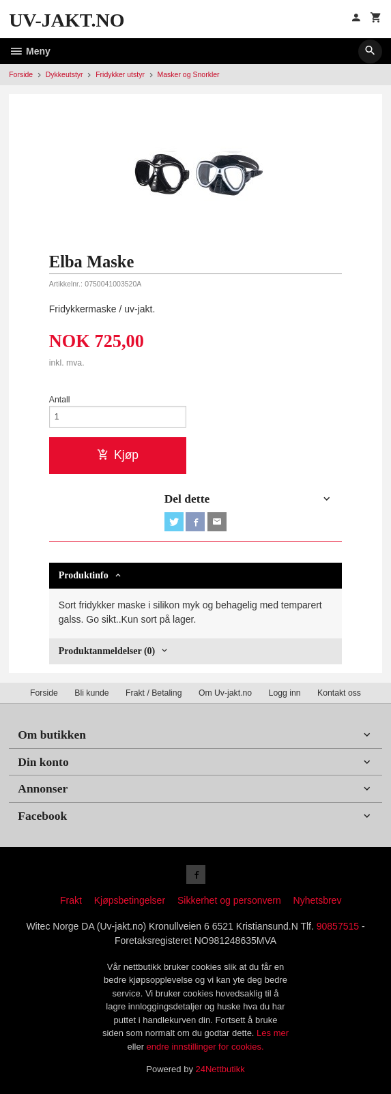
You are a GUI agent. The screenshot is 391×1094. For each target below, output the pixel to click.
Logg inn (285, 693)
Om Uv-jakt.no (225, 693)
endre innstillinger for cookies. (205, 1046)
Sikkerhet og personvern (229, 900)
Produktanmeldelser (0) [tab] (107, 651)
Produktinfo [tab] (83, 575)
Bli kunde (91, 693)
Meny (29, 51)
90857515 (338, 926)
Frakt (71, 900)
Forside (21, 74)
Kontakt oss (339, 693)
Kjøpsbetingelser (129, 900)
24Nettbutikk (220, 1069)
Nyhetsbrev (317, 900)
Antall (59, 399)
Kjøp (118, 455)
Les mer (273, 1033)
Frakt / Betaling (154, 693)
